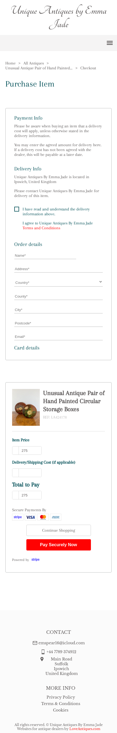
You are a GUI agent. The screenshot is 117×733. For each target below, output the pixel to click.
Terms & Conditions (60, 703)
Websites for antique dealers (40, 729)
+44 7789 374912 (61, 651)
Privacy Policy (61, 697)
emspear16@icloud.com (61, 643)
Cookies (60, 710)
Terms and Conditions (41, 228)
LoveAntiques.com (84, 729)
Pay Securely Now (58, 544)
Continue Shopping (58, 530)
